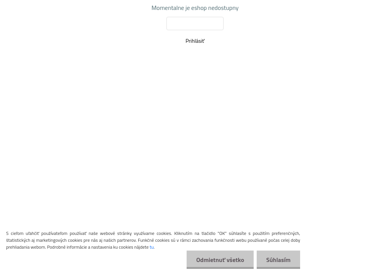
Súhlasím (278, 259)
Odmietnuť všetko (220, 259)
